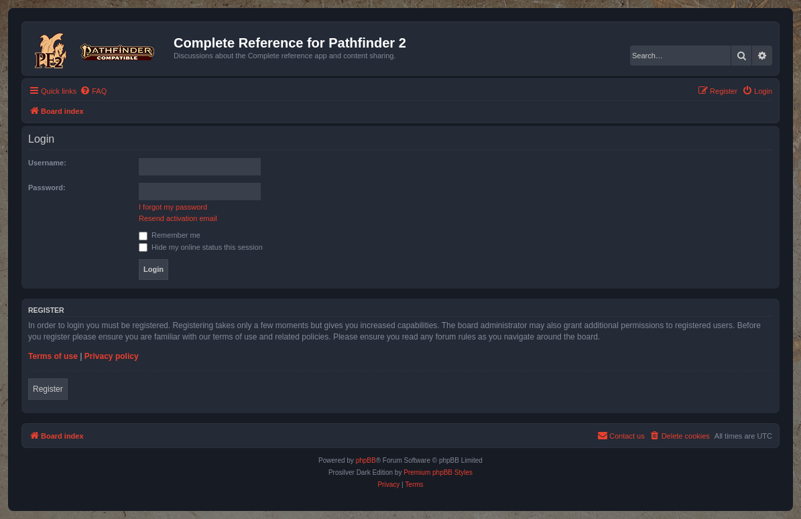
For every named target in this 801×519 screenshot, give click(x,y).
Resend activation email (178, 218)
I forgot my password (173, 207)
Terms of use (53, 356)
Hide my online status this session (201, 247)
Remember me (169, 235)
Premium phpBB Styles (438, 472)
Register (48, 389)
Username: (47, 163)
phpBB (366, 460)
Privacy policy (111, 356)
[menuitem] (93, 91)
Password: (47, 187)
